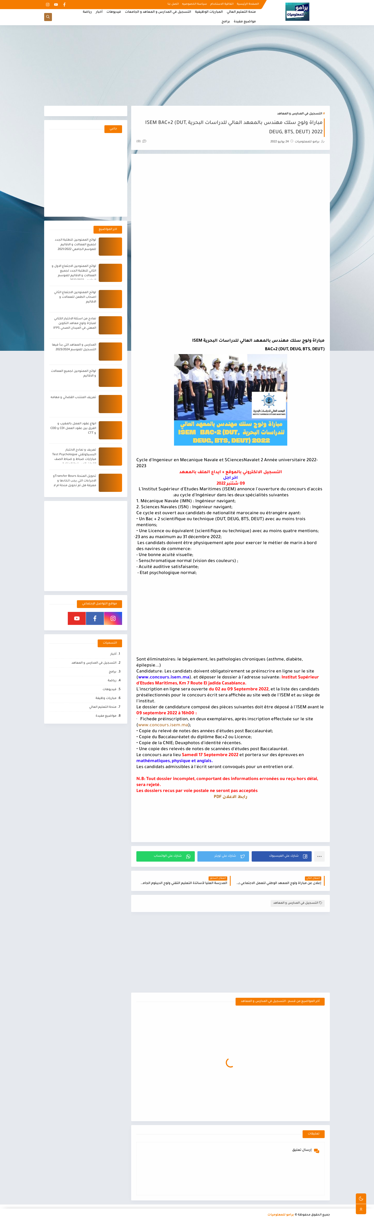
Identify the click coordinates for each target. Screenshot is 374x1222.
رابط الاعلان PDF (230, 797)
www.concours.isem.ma (163, 725)
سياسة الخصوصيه (194, 4)
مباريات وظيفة (106, 698)
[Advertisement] (187, 65)
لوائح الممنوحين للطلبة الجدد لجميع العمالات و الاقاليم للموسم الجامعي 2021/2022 (75, 245)
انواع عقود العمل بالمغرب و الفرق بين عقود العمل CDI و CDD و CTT (73, 428)
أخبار (99, 12)
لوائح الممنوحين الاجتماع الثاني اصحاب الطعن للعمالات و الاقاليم (75, 297)
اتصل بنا (173, 4)
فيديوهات (113, 12)
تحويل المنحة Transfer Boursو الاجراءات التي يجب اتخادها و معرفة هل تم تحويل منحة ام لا (74, 481)
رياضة (87, 12)
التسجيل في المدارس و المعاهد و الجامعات (158, 12)
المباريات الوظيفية (209, 12)
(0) (141, 141)
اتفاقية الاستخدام (221, 4)
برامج (226, 22)
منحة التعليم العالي (241, 12)
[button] (282, 856)
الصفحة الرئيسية (248, 4)
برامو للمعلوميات (281, 1215)
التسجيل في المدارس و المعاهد (299, 114)
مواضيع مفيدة (245, 22)
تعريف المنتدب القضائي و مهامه (73, 397)
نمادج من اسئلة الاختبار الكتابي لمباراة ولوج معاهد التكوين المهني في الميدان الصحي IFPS (74, 323)
